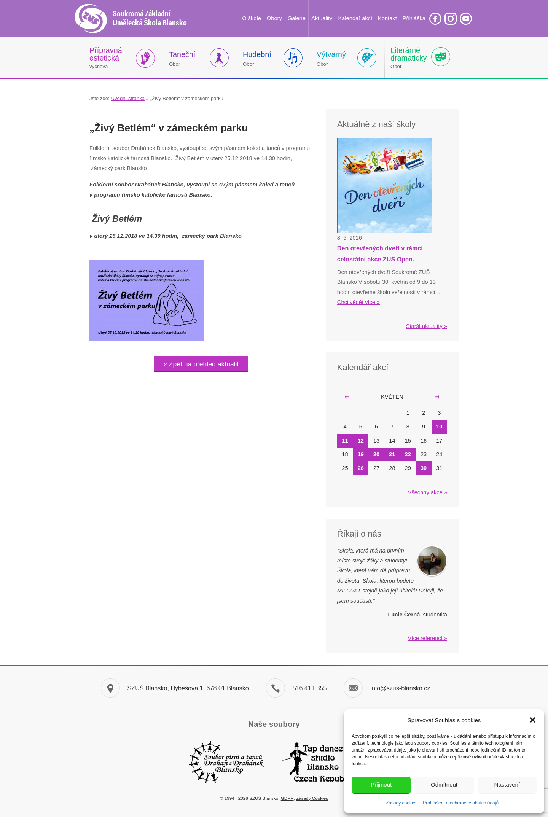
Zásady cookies (401, 803)
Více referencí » (427, 638)
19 (361, 454)
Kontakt (387, 18)
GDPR (287, 798)
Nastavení (507, 784)
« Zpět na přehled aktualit (201, 364)
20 (376, 454)
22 (408, 454)
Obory (274, 18)
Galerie (297, 18)
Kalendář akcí (355, 18)
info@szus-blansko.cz (400, 688)
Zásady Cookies (312, 798)
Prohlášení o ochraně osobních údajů (461, 803)
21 (392, 454)
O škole (251, 18)
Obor (182, 58)
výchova (105, 57)
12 (361, 441)
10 (439, 427)
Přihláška (414, 18)
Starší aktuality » (426, 326)
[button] (533, 720)
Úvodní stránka (128, 98)
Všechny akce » (427, 492)
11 (345, 441)
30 (424, 468)
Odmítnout (444, 784)
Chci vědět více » (358, 302)
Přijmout (381, 784)
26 (361, 468)
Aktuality (321, 18)
